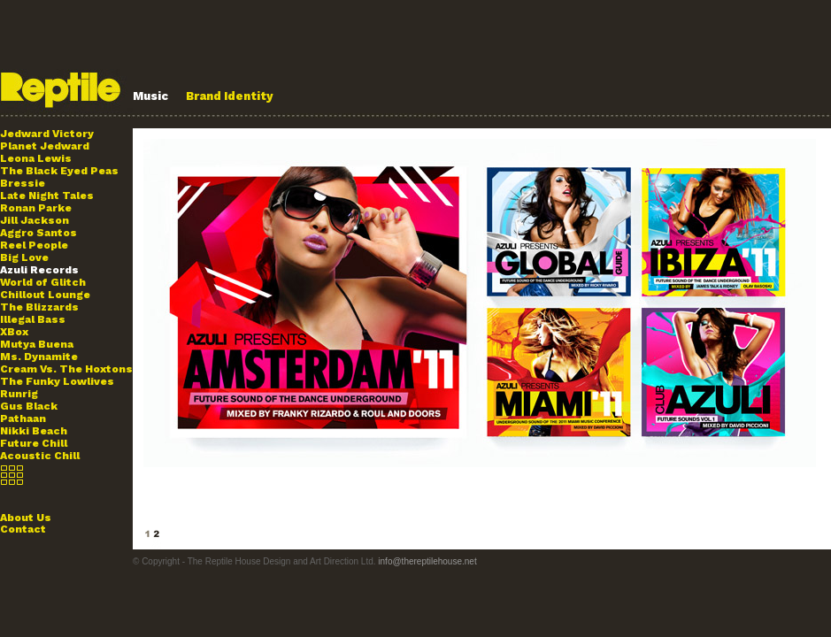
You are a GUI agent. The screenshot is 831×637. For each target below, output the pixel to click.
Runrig (19, 394)
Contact (23, 529)
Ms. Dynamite (39, 356)
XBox (14, 332)
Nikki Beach (33, 431)
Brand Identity (229, 96)
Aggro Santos (38, 232)
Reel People (34, 245)
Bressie (22, 183)
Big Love (24, 257)
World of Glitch (43, 282)
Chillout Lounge (45, 294)
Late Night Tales (47, 195)
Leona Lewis (36, 158)
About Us (25, 517)
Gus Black (29, 406)
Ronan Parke (36, 208)
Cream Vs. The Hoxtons (66, 369)
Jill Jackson (34, 220)
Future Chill (33, 443)
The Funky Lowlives (57, 381)
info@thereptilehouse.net (427, 561)
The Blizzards (39, 307)
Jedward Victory (47, 133)
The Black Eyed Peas (59, 171)
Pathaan (23, 418)
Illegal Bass (32, 319)
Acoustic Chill (40, 455)
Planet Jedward (44, 146)
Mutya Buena (36, 344)
